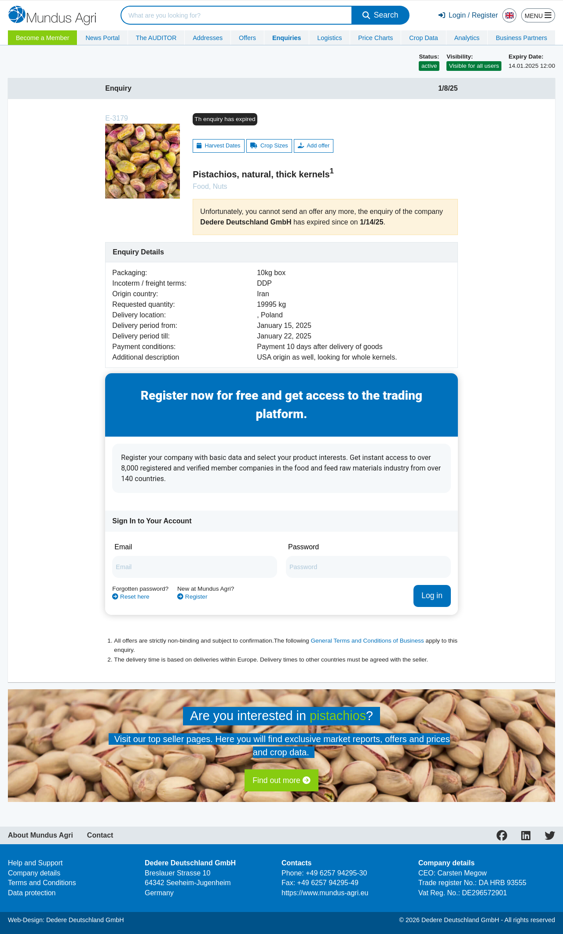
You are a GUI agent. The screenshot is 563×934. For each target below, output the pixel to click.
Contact (100, 835)
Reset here (130, 596)
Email (123, 547)
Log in (431, 595)
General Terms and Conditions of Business (367, 640)
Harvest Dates (218, 145)
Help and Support (35, 863)
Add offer (313, 145)
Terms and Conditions (42, 882)
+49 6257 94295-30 (336, 873)
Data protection (32, 893)
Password (303, 547)
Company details (34, 873)
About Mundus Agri (40, 835)
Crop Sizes (269, 145)
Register (192, 596)
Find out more (281, 780)
